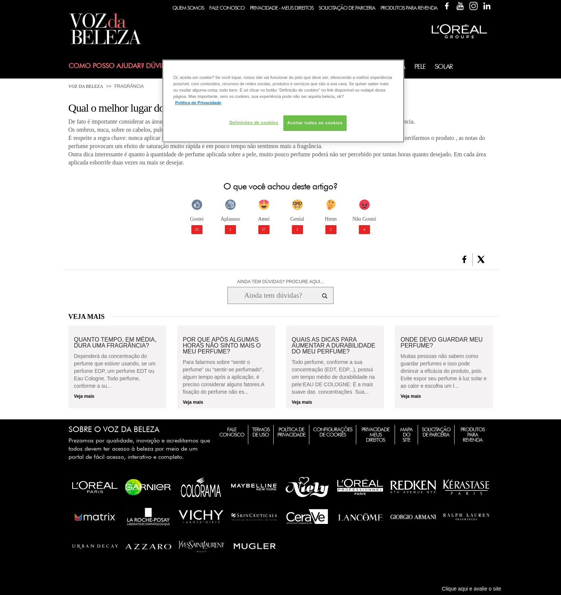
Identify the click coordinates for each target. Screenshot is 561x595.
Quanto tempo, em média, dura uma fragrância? (115, 343)
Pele (419, 66)
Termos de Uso (261, 432)
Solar (444, 66)
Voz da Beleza (85, 86)
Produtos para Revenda (472, 434)
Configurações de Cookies (332, 432)
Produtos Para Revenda (408, 8)
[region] (283, 101)
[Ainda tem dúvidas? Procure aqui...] (273, 295)
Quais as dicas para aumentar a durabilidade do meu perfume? (334, 346)
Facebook (447, 6)
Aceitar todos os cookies (314, 123)
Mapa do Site (406, 434)
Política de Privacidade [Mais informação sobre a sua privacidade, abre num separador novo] (198, 102)
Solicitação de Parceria (347, 8)
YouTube (460, 6)
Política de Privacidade (291, 432)
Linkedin (487, 6)
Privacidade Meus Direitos (375, 434)
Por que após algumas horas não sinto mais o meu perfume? (222, 346)
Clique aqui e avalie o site (471, 589)
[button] (464, 259)
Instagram (473, 6)
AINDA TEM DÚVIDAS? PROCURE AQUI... (280, 281)
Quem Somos (188, 8)
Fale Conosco (227, 8)
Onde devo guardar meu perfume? (441, 343)
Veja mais (84, 396)
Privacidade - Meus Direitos (281, 8)
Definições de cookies (253, 122)
